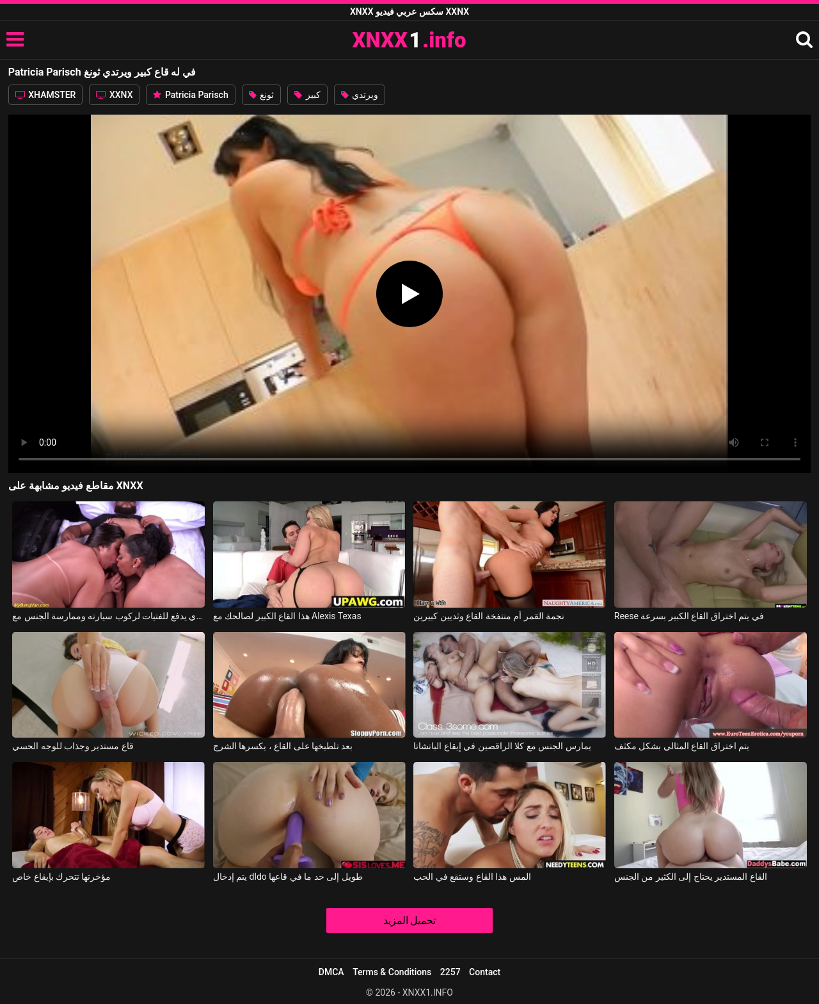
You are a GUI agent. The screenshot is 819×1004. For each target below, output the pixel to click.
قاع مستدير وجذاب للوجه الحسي (73, 746)
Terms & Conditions (392, 972)
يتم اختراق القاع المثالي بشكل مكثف (681, 746)
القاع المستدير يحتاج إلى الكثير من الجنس (690, 876)
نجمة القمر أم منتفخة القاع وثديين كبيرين (488, 616)
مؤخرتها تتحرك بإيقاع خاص (61, 876)
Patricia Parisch (190, 95)
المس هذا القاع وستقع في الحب (471, 876)
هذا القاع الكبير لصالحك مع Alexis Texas (287, 616)
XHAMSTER (45, 95)
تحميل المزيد (409, 920)
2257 (450, 972)
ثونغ (261, 95)
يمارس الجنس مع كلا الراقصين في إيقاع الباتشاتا (502, 746)
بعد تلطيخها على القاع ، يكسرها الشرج (283, 746)
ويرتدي (359, 95)
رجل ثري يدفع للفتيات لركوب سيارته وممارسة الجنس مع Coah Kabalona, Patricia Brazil (108, 616)
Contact (484, 972)
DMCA (331, 972)
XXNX (114, 95)
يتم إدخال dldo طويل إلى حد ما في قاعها (288, 876)
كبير (307, 95)
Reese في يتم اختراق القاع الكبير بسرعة (689, 616)
